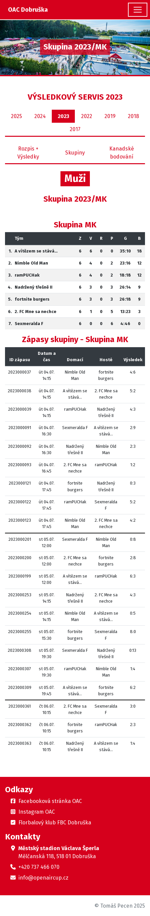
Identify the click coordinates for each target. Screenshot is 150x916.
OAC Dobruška (28, 9)
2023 (63, 116)
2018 (133, 116)
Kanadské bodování (121, 152)
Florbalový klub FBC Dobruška (54, 822)
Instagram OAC (36, 812)
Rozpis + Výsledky (28, 152)
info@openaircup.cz (43, 878)
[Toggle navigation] (137, 10)
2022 (86, 116)
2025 (16, 116)
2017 (75, 129)
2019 (110, 116)
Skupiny (75, 152)
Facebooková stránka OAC (50, 801)
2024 (40, 116)
